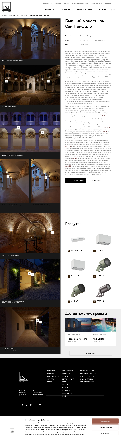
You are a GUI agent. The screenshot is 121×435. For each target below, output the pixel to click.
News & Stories (84, 10)
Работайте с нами (67, 395)
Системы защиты (96, 3)
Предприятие (47, 3)
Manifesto (58, 3)
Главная (4, 15)
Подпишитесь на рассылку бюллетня (88, 372)
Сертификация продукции (80, 3)
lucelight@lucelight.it (38, 394)
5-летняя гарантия (87, 376)
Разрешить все (105, 405)
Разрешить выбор (105, 411)
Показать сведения (31, 431)
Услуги (66, 3)
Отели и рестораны (21, 15)
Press (49, 382)
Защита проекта (86, 379)
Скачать (102, 10)
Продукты (49, 10)
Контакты (108, 3)
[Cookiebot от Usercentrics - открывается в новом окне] (12, 431)
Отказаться (105, 418)
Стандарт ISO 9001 (87, 382)
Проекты (65, 10)
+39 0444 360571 (38, 392)
